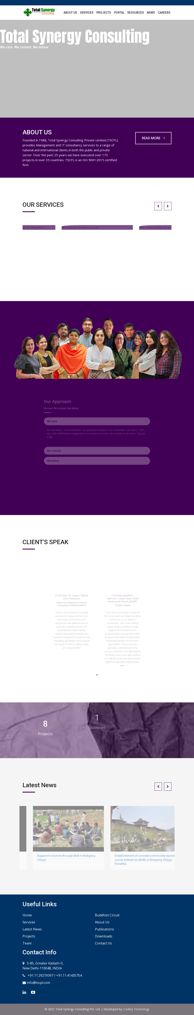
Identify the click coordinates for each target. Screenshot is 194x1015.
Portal (119, 12)
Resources (135, 12)
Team (27, 943)
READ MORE (153, 138)
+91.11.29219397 (40, 975)
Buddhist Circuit (107, 915)
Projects (103, 12)
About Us (70, 12)
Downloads (103, 936)
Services (86, 12)
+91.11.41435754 (69, 975)
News (151, 12)
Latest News (32, 929)
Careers (164, 12)
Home (27, 915)
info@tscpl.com (38, 982)
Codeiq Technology (136, 1009)
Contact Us (103, 943)
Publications (104, 929)
